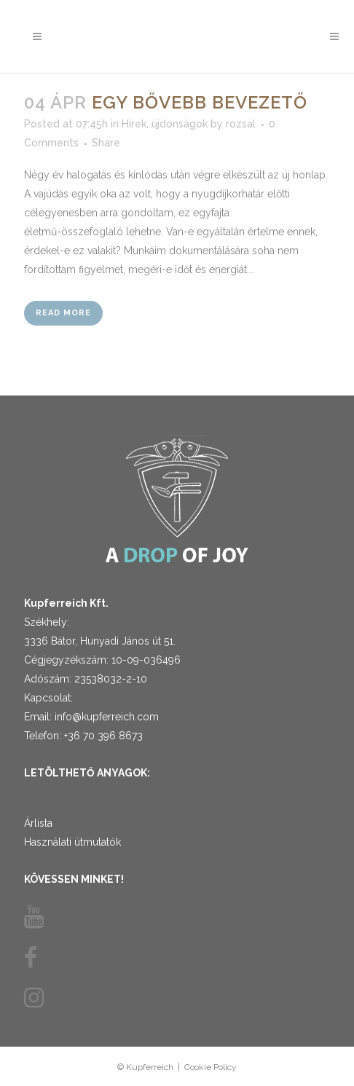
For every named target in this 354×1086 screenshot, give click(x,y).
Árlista (38, 823)
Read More (63, 313)
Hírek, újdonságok (165, 124)
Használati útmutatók (72, 842)
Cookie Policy (210, 1067)
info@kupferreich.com (107, 717)
